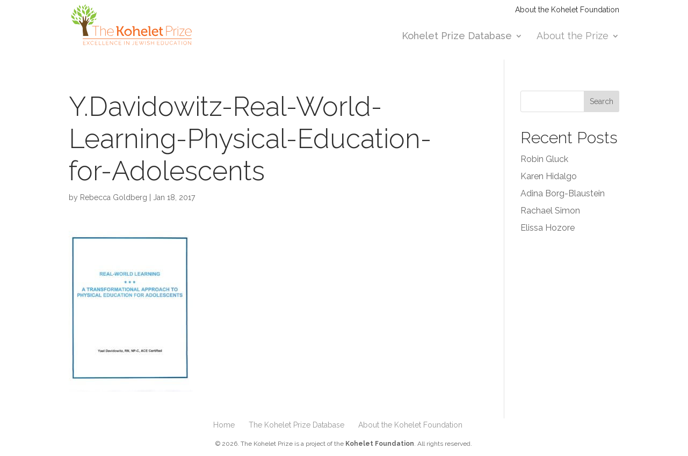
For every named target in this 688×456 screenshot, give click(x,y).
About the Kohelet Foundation (567, 10)
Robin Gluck (544, 159)
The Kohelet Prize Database (296, 425)
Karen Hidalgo (548, 176)
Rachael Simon (550, 210)
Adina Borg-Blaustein (562, 193)
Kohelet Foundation (379, 443)
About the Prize (573, 36)
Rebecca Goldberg (113, 197)
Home (224, 425)
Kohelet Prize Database (457, 36)
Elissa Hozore (547, 228)
